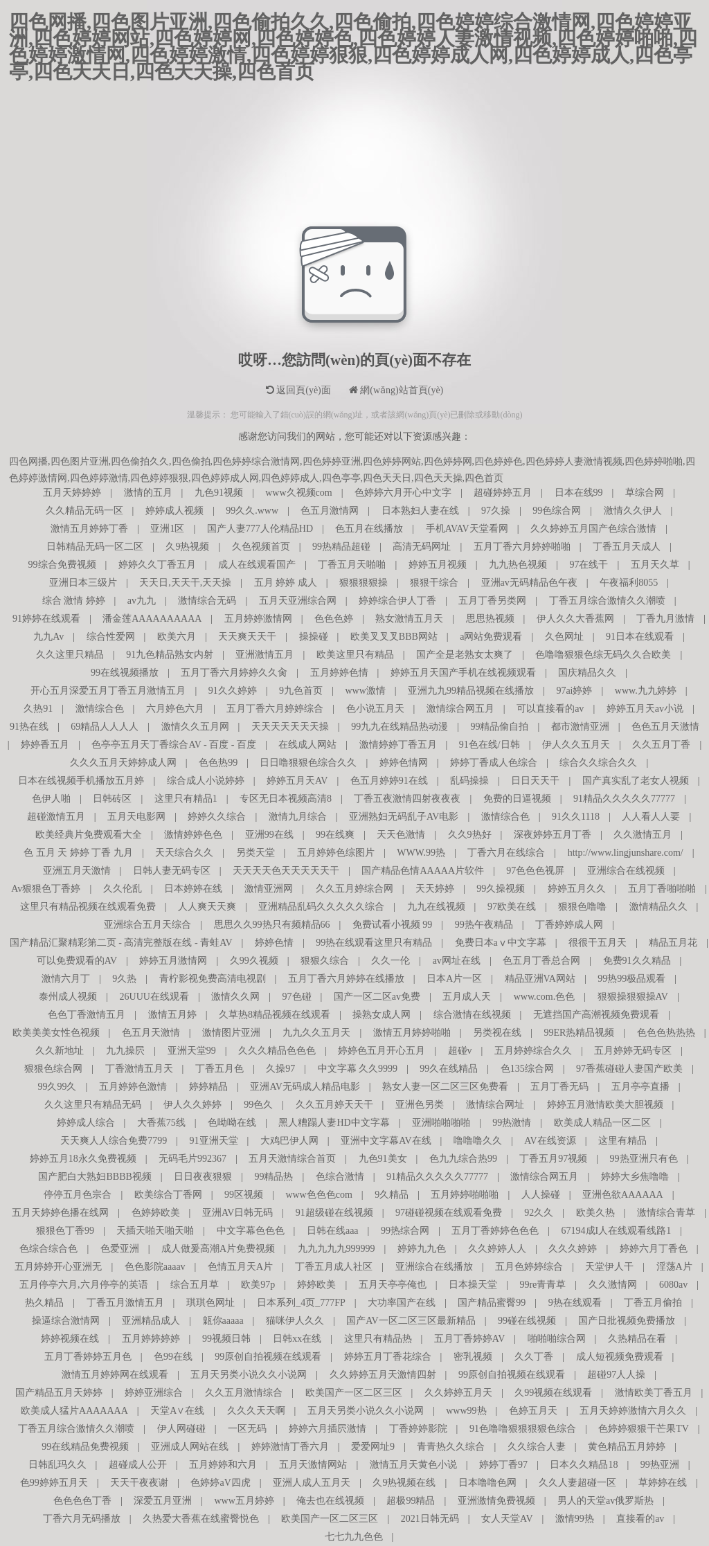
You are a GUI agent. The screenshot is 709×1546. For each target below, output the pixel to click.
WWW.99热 (421, 852)
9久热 (124, 978)
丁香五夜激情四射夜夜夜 (407, 798)
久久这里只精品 (70, 654)
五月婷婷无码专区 (633, 1050)
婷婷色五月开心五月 (381, 1050)
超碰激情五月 (56, 816)
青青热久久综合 (451, 1446)
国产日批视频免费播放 (626, 1320)
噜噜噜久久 (478, 1140)
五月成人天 (466, 996)
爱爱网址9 (373, 1446)
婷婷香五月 (45, 744)
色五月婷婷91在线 (389, 780)
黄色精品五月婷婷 (626, 1446)
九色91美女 (383, 1158)
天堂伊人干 (609, 1266)
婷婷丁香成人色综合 (493, 762)
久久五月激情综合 (243, 1392)
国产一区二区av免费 (377, 996)
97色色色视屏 (535, 870)
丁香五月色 (219, 1068)
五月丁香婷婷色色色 (495, 1230)
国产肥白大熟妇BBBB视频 (94, 1176)
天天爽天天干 (247, 636)
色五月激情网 (329, 510)
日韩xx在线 (297, 1338)
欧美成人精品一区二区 (602, 1122)
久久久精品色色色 (277, 1050)
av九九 (141, 600)
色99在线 (173, 1356)
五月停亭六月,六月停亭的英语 (83, 1284)
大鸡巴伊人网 (289, 1140)
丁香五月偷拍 (653, 1302)
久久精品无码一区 (84, 510)
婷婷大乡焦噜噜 (635, 1176)
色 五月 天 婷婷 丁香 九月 (78, 852)
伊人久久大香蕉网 (575, 618)
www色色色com (318, 1194)
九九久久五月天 (316, 1032)
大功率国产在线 (402, 1302)
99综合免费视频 (62, 564)
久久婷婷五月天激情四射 (383, 1374)
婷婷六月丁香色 (654, 1248)
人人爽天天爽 (207, 906)
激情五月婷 (172, 1014)
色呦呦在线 (232, 1122)
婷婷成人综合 (86, 1122)
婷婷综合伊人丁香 (397, 600)
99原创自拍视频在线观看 (268, 1356)
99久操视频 (500, 888)
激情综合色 (99, 708)
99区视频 (243, 1194)
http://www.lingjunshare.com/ (625, 852)
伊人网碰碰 (181, 1428)
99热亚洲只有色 (644, 1158)
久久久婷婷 (572, 1248)
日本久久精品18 (584, 1464)
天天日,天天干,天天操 (185, 582)
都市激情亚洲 (580, 726)
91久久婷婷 (232, 690)
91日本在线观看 (640, 636)
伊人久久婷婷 (192, 1104)
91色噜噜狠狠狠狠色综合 (522, 1428)
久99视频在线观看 (553, 1392)
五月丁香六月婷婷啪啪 (522, 546)
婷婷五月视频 (438, 564)
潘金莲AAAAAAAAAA (151, 618)
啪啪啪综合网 (557, 1338)
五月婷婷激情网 (258, 618)
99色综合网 (556, 510)
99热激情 (511, 1122)
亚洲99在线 (269, 834)
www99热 (466, 1410)
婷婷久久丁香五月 (157, 564)
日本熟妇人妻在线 (420, 510)
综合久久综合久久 (598, 762)
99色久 (258, 1104)
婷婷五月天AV (297, 780)
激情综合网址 (495, 1104)
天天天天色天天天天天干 (286, 870)
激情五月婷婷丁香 (89, 528)
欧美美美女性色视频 (56, 1032)
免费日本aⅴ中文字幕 (500, 942)
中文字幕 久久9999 (358, 1068)
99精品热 (273, 1176)
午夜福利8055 (629, 582)
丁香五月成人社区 (334, 1266)
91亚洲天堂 (214, 1140)
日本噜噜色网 (487, 1482)
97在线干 (588, 564)
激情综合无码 (207, 600)
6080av (673, 1284)
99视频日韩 (226, 1338)
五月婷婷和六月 (223, 1464)
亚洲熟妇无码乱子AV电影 (403, 816)
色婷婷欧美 (156, 1212)
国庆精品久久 (587, 672)
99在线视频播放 (125, 672)
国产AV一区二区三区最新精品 (410, 1320)
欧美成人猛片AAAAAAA (74, 1410)
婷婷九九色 (421, 1248)
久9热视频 (187, 546)
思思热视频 (490, 618)
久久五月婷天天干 (334, 1104)
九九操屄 (125, 1050)
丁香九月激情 (665, 618)
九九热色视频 (518, 564)
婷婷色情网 (403, 762)
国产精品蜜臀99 (492, 1302)
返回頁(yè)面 (298, 390)
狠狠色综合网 (53, 1068)
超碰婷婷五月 (503, 492)
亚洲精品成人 (151, 1320)
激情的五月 (148, 492)
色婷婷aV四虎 (220, 1482)
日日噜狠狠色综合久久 (308, 762)
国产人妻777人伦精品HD (260, 528)
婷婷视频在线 (70, 1338)
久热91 (38, 708)
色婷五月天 (533, 1410)
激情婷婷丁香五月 (398, 744)
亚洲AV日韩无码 (237, 1212)
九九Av (48, 636)
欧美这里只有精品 (355, 654)
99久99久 (56, 1086)
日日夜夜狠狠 (203, 1176)
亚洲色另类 (419, 1104)
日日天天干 (535, 780)
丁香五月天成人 (627, 546)
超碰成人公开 (138, 1464)
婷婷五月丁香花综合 (387, 1356)
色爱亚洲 (119, 1248)
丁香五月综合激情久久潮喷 (607, 600)
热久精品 (44, 1302)
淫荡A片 (674, 1266)
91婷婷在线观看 (46, 618)
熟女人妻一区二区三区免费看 (445, 1086)
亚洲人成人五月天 (311, 1482)
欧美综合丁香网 (168, 1194)
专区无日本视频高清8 (286, 798)
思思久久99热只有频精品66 (272, 924)
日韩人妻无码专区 (171, 870)
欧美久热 (595, 1212)
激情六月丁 (66, 978)
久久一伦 (390, 960)
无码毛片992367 (192, 1158)
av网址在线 (457, 960)
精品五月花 (673, 942)
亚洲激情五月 (264, 654)
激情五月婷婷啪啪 (412, 1032)
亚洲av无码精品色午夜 (529, 582)
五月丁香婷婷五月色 (88, 1356)
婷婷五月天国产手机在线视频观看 (463, 672)
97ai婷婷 (574, 690)
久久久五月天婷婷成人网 (123, 762)
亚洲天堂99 (192, 1050)
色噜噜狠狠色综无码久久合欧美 (603, 654)
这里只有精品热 (378, 1338)
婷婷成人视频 (174, 510)
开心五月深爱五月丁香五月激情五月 (108, 690)
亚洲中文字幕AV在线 (386, 1140)
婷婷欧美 (316, 1284)
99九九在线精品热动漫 (399, 726)
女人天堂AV (506, 1518)
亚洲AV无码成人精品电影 (304, 1086)
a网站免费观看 (491, 636)
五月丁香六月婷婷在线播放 (346, 978)
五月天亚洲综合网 (297, 600)
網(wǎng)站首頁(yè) (396, 390)
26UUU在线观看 (154, 996)
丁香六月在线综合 (506, 852)
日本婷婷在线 (193, 888)
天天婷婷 (434, 888)
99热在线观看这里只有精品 (374, 942)
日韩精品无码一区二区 (94, 546)
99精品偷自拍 (499, 726)
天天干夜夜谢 (139, 1482)
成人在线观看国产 (257, 564)
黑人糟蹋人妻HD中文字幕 (333, 1122)
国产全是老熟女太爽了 (464, 654)
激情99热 (574, 1518)
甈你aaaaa (223, 1320)
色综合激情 (340, 1176)
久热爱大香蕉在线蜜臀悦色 (201, 1518)
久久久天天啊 (256, 1410)
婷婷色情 (274, 942)
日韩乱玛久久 (57, 1464)
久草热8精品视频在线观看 (274, 1014)
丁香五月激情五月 (125, 1302)
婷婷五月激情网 (173, 960)
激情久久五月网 (195, 726)
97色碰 (297, 996)
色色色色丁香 (82, 1500)
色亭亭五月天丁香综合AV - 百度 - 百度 (173, 744)
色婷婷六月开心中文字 (402, 492)
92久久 (538, 1212)
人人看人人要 (651, 816)
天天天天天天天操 (290, 726)
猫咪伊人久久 (295, 1320)
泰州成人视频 (68, 996)
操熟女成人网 (381, 1014)
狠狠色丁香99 (65, 1230)
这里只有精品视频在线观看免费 (88, 906)
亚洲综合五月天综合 (147, 924)
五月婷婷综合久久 (533, 1050)
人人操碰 (540, 1194)
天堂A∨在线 (177, 1410)
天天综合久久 (184, 852)
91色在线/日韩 (489, 744)
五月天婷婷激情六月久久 (633, 1410)
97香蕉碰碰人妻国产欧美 (629, 1068)
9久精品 (392, 1194)
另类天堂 (255, 852)
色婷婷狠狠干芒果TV (643, 1428)
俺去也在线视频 (330, 1500)
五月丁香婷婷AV (469, 1338)
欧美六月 (176, 636)
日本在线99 (579, 492)
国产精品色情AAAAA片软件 (422, 870)
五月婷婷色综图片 (336, 852)
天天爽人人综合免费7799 (113, 1140)
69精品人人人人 (104, 726)
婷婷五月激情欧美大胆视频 (605, 1104)
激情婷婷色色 (193, 834)
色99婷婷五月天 (54, 1482)
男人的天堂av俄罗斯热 (605, 1500)
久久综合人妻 (537, 1446)
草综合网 (644, 492)
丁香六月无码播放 (81, 1518)
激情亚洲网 (268, 888)
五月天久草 (655, 564)
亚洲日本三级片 (83, 582)
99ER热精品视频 (579, 1032)
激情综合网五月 (460, 708)
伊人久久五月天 (576, 744)
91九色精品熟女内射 (169, 654)
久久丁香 (533, 1356)
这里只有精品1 (185, 798)
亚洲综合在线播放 (434, 1266)
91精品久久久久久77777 (624, 798)
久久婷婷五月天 (458, 1392)
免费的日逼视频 (517, 798)
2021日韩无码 (430, 1518)
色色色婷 (333, 618)
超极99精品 (410, 1500)
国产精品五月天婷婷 (58, 1392)
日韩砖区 (112, 798)
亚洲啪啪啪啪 (441, 1122)
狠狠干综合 (434, 582)
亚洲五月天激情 (77, 870)
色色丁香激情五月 (86, 1014)
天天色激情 (401, 834)
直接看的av (640, 1518)
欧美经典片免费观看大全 (88, 834)
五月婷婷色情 (339, 672)
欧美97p (258, 1284)
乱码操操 (469, 780)
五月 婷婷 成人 (285, 582)
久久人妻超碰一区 (577, 1482)
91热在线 (29, 726)
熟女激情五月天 (409, 618)
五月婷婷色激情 (133, 1086)
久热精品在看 (637, 1338)
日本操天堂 (473, 1284)
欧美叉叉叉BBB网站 (394, 636)
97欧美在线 (511, 906)
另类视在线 (497, 1032)
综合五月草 (194, 1284)
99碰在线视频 (527, 1320)
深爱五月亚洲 (163, 1500)
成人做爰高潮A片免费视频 (218, 1248)
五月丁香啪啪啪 (662, 888)
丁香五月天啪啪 (352, 564)
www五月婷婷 (244, 1500)
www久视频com (298, 492)
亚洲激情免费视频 (496, 1500)
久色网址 (564, 636)
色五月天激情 (151, 1032)
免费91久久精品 (637, 960)
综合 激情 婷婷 (73, 600)
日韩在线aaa (333, 1230)
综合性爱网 (111, 636)
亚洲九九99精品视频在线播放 (471, 690)
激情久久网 (235, 996)
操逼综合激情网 (66, 1320)
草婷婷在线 (662, 1482)
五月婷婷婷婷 (151, 1338)
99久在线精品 (449, 1068)
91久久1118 (576, 816)
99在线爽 (335, 834)
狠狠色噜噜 (582, 906)
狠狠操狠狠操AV (633, 996)
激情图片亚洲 (231, 1032)
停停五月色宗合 (77, 1194)
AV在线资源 (549, 1140)
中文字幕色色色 (251, 1230)
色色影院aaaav (155, 1266)
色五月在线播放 (369, 528)
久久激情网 (613, 1284)
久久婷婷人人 (497, 1248)
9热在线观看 (575, 1302)
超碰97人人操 (616, 1374)
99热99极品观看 (631, 978)
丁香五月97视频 (553, 1158)
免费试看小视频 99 (392, 924)
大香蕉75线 (161, 1122)
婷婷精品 (208, 1086)
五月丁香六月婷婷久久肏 (234, 672)
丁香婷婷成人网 (569, 924)
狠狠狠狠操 (363, 582)
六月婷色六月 (175, 708)
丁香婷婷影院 (418, 1428)
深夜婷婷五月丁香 (552, 834)
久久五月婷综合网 (354, 888)
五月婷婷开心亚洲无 (58, 1266)
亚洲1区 (167, 528)
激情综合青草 (666, 1212)
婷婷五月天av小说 (645, 708)
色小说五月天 (375, 708)
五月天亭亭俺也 (393, 1284)
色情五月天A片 (240, 1266)
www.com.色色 (544, 996)
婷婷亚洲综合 (154, 1392)
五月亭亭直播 (640, 1086)
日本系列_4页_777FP (301, 1302)
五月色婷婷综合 (529, 1266)
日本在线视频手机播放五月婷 (81, 780)
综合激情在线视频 (472, 1014)
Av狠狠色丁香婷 (45, 888)
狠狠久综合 (324, 960)
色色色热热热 (666, 1032)
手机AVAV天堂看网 (467, 528)
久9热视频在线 (404, 1482)
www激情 (365, 690)
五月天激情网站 (313, 1464)
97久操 (495, 510)
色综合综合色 (48, 1248)
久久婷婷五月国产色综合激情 (593, 528)
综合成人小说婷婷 (205, 780)
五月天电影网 (136, 816)
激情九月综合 (298, 816)
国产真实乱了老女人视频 (635, 780)
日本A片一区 (454, 978)
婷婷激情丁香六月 (290, 1446)
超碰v (460, 1050)
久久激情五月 (642, 834)
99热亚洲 (659, 1464)
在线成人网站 (307, 744)
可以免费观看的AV (77, 960)
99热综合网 (405, 1230)
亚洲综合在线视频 (626, 870)
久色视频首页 (261, 546)
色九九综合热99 (463, 1158)
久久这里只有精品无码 (92, 1104)
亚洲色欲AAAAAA (622, 1194)
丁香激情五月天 (139, 1068)
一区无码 (247, 1428)
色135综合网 (527, 1068)
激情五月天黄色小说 (413, 1464)
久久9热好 (470, 834)
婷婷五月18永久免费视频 (83, 1158)
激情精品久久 (658, 906)
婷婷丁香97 (503, 1464)
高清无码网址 (422, 546)
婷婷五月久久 (577, 888)
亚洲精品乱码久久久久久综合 (321, 906)
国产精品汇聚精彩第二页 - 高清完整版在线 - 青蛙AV (121, 942)
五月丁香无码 (559, 1086)
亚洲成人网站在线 (189, 1446)
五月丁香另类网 (492, 600)
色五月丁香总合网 (541, 960)
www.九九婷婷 (645, 690)
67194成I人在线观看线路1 (617, 1230)
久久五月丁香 (661, 744)
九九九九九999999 (336, 1248)
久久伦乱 (122, 888)
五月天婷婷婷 (72, 492)
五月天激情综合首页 (292, 1158)
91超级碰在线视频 (334, 1212)
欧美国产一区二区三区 (353, 1392)
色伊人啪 (51, 798)
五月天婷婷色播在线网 (60, 1212)
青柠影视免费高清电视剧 (212, 978)
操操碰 (313, 636)
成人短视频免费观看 (619, 1356)
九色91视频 (219, 492)
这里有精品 (622, 1140)
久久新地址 (59, 1050)
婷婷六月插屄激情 (327, 1428)
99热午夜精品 (484, 924)
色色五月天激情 (665, 726)
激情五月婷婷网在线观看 (115, 1374)
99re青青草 (542, 1284)
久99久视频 (254, 960)
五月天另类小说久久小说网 (248, 1374)
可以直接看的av (550, 708)
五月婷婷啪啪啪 (465, 1194)
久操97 (280, 1068)
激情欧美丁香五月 (653, 1392)
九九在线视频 (436, 906)
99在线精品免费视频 (85, 1446)
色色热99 (218, 762)
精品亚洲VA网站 (540, 978)
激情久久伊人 (633, 510)
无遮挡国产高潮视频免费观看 (596, 1014)
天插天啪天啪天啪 (155, 1230)
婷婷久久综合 (217, 816)
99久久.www (252, 510)
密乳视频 (473, 1356)
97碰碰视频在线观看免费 (448, 1212)
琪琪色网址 (210, 1302)
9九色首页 (301, 690)
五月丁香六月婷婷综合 (274, 708)
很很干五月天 (597, 942)
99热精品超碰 (341, 546)
